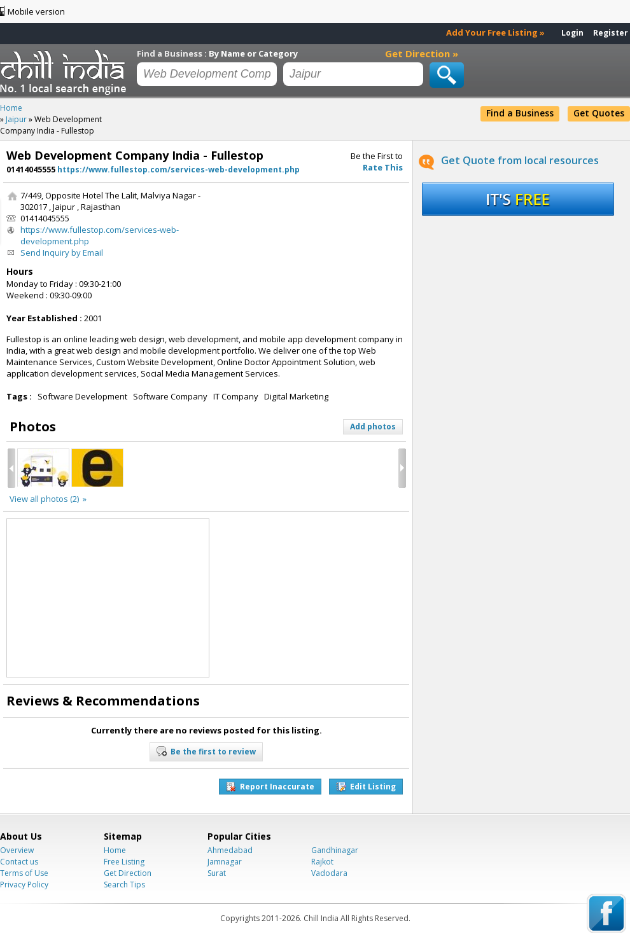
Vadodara (329, 873)
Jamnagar (224, 861)
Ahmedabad (230, 850)
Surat (216, 873)
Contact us (19, 861)
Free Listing (124, 861)
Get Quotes (598, 113)
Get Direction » (421, 53)
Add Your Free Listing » (495, 32)
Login (572, 32)
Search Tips (124, 884)
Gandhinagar (334, 850)
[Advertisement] (269, 229)
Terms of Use (24, 873)
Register (610, 32)
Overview (17, 850)
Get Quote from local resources (520, 160)
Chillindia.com (65, 72)
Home (115, 850)
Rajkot (322, 861)
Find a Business (520, 113)
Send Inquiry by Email (61, 252)
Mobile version (36, 11)
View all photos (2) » (48, 498)
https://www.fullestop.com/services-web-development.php (178, 169)
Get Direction (127, 873)
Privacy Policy (24, 884)
